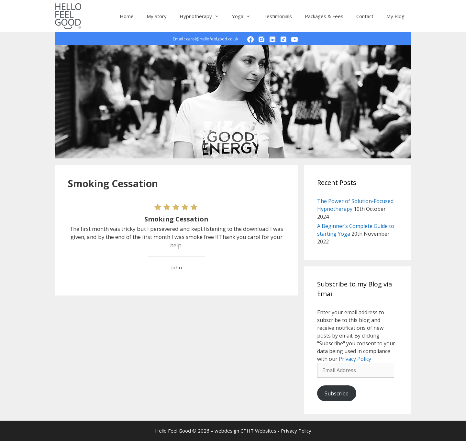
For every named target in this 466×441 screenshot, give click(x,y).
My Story (157, 16)
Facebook (255, 39)
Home (127, 16)
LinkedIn (277, 39)
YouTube (299, 39)
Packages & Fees (324, 16)
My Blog (395, 16)
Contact (364, 16)
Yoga (244, 16)
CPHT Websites (258, 430)
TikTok (288, 39)
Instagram (266, 39)
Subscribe (337, 393)
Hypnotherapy (203, 16)
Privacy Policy (355, 358)
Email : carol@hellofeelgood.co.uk (206, 39)
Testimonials (277, 16)
